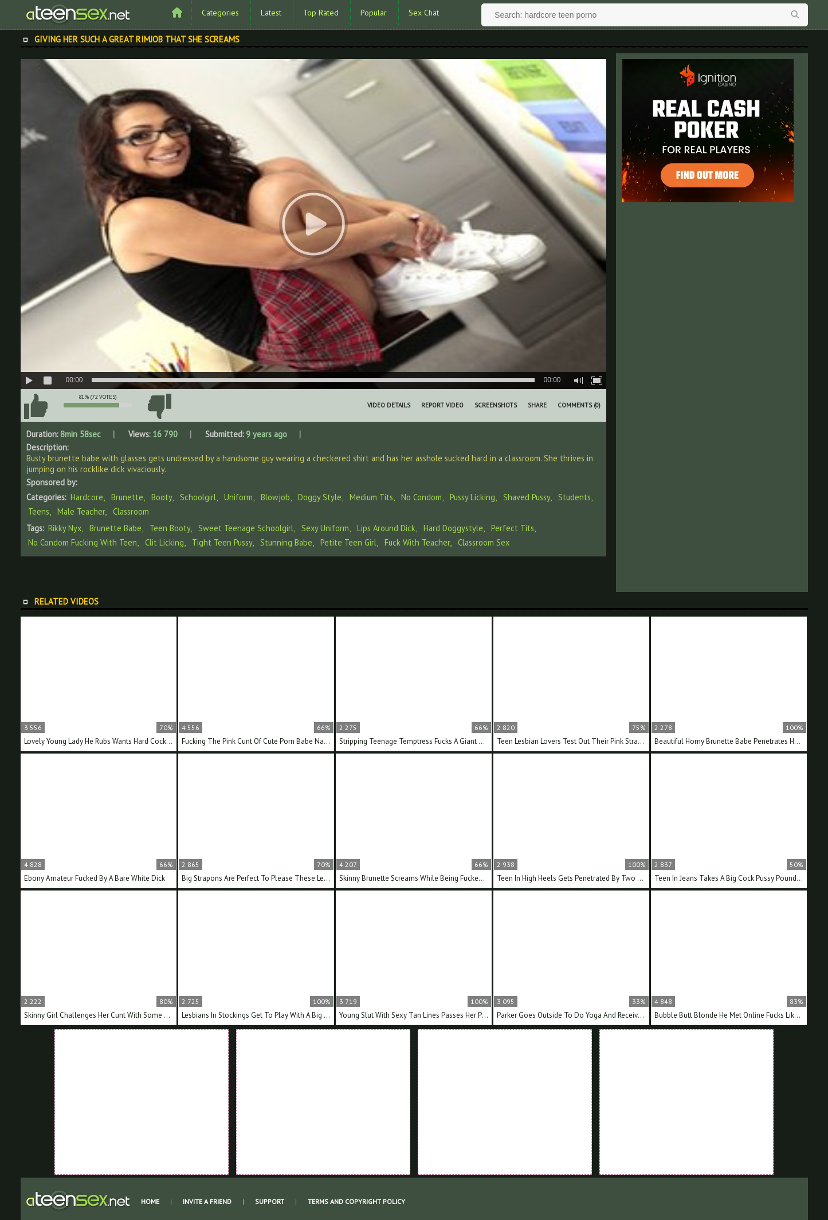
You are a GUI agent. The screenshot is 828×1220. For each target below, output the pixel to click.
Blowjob (275, 497)
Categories (220, 12)
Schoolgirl (198, 497)
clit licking (164, 542)
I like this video (36, 406)
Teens (38, 511)
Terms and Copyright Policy (356, 1201)
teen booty (170, 528)
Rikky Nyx (64, 528)
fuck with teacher (417, 542)
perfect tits (512, 528)
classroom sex (483, 542)
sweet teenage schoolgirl (245, 528)
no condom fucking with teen (82, 542)
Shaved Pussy (526, 497)
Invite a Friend (207, 1201)
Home (150, 1201)
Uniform (238, 497)
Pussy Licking (472, 497)
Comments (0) (579, 405)
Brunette (127, 497)
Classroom (131, 511)
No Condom (421, 497)
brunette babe (115, 528)
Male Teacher (81, 511)
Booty (161, 497)
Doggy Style (320, 497)
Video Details (388, 405)
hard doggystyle (453, 528)
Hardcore (86, 497)
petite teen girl (348, 542)
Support (269, 1201)
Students (574, 497)
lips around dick (386, 528)
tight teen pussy (222, 542)
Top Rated (321, 12)
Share (537, 405)
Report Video (442, 405)
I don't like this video (159, 406)
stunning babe (286, 542)
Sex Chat (424, 12)
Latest (271, 12)
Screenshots (495, 405)
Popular (373, 12)
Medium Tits (371, 497)
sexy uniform (325, 528)
